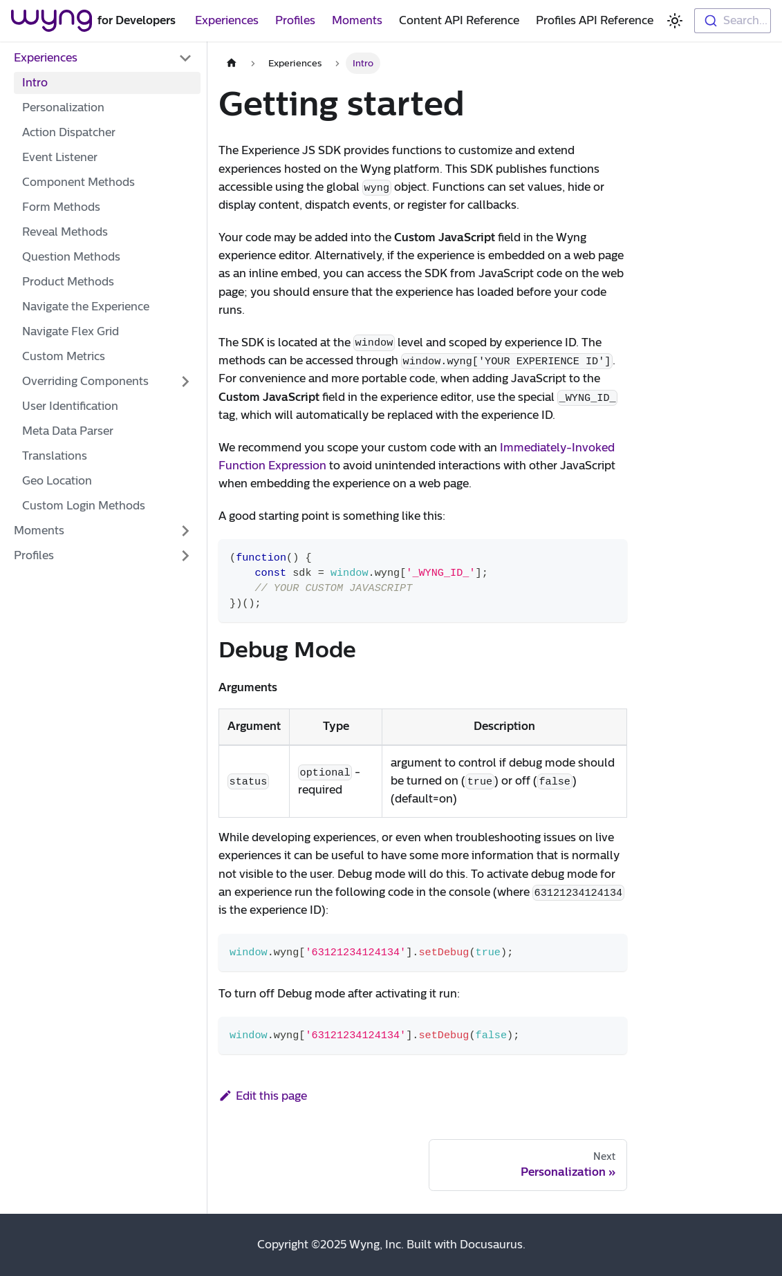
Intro (35, 82)
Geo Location (57, 480)
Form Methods (61, 207)
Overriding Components (85, 381)
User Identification (70, 406)
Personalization (63, 107)
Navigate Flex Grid (70, 331)
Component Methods (78, 182)
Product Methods (68, 281)
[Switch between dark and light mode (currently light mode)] (675, 21)
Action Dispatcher (68, 132)
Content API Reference (459, 20)
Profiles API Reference (594, 20)
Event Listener (59, 157)
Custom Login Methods (83, 505)
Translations (54, 455)
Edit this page (262, 1096)
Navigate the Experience (85, 306)
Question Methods (71, 256)
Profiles (295, 20)
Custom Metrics (63, 356)
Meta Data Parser (67, 431)
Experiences (227, 20)
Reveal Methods (65, 231)
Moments (357, 20)
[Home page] (231, 63)
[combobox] (732, 20)
